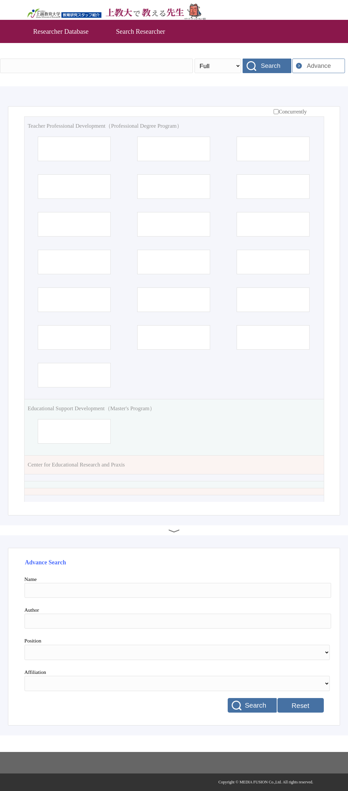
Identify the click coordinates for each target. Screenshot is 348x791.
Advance (319, 65)
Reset (300, 705)
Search (270, 65)
